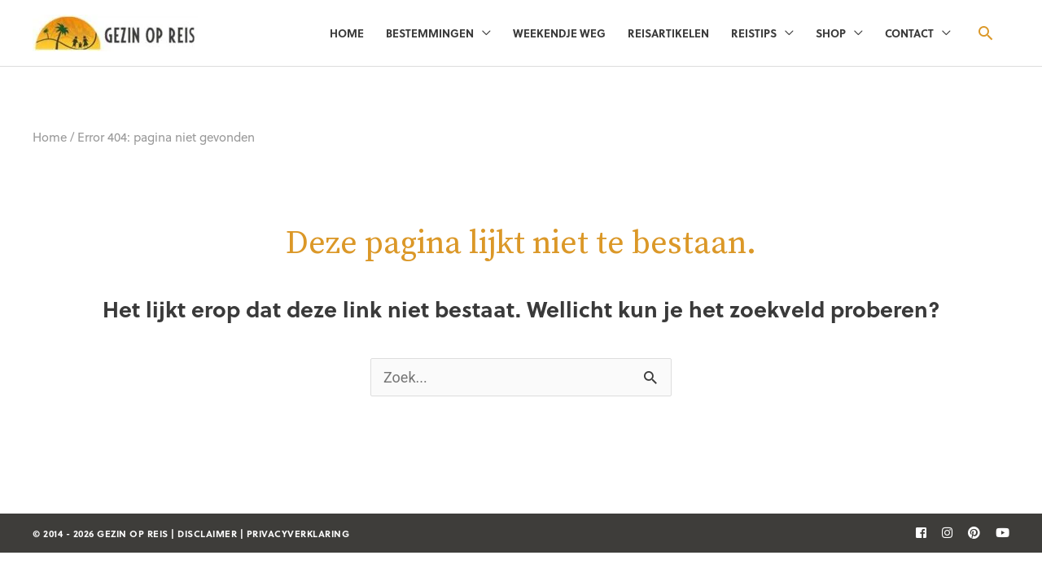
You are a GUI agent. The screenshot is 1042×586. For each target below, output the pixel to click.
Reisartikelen (668, 33)
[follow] (915, 532)
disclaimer (207, 533)
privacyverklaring (298, 533)
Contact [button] (909, 33)
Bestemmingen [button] (430, 33)
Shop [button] (831, 33)
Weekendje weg (559, 33)
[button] (985, 33)
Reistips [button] (754, 33)
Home (347, 33)
